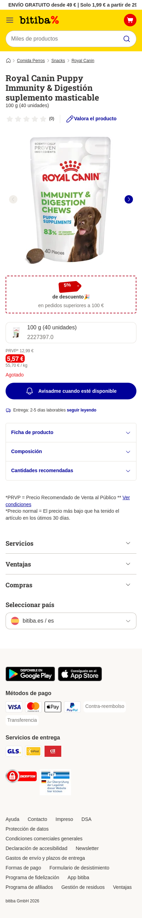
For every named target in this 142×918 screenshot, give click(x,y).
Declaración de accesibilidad (36, 848)
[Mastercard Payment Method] (33, 708)
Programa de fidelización (32, 877)
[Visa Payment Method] (14, 708)
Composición (71, 451)
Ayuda (12, 819)
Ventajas (122, 887)
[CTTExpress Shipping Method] (53, 752)
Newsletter (87, 848)
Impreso (64, 819)
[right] (129, 199)
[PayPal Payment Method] (72, 708)
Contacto (37, 819)
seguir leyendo (81, 410)
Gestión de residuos (83, 887)
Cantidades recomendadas (71, 471)
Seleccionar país (30, 604)
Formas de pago (23, 868)
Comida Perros (31, 60)
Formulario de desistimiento (79, 868)
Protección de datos (27, 829)
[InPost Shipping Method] (33, 752)
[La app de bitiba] (30, 679)
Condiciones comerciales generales (44, 838)
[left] (13, 199)
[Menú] (10, 20)
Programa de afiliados (29, 887)
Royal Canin (82, 60)
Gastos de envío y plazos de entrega (45, 858)
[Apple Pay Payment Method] (53, 708)
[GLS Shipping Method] (14, 752)
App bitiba (78, 877)
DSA (86, 819)
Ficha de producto (71, 432)
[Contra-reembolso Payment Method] (104, 706)
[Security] (21, 777)
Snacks (58, 60)
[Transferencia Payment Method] (22, 720)
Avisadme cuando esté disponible (71, 391)
